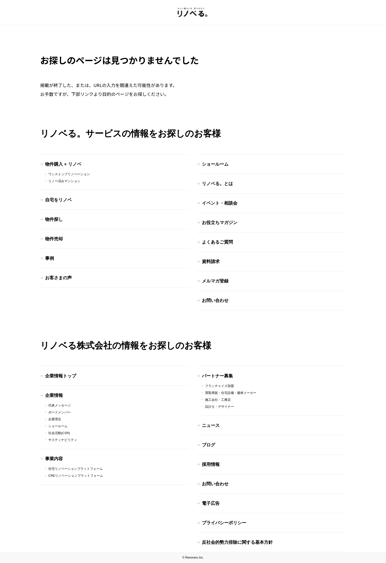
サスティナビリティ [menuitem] (62, 439)
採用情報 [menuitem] (211, 464)
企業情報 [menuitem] (54, 395)
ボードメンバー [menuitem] (59, 412)
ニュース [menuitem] (211, 425)
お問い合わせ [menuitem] (215, 300)
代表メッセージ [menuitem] (59, 405)
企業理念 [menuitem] (54, 419)
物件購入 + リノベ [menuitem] (63, 164)
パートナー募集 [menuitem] (217, 375)
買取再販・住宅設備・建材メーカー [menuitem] (230, 392)
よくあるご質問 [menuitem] (217, 242)
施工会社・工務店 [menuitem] (218, 399)
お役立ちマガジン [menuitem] (219, 222)
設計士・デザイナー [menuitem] (219, 406)
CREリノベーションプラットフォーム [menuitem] (75, 475)
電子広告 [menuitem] (211, 503)
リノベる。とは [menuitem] (217, 183)
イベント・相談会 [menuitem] (219, 203)
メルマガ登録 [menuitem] (215, 281)
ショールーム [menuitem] (215, 164)
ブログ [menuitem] (208, 444)
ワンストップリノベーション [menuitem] (69, 174)
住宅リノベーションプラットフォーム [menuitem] (75, 468)
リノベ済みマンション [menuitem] (64, 181)
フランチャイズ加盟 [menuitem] (219, 385)
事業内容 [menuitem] (54, 458)
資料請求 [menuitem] (211, 261)
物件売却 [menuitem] (54, 238)
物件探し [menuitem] (54, 219)
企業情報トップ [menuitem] (60, 375)
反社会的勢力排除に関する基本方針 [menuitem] (237, 542)
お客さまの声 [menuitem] (58, 277)
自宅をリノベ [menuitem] (58, 199)
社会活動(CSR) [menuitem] (59, 433)
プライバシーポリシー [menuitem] (224, 522)
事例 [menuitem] (49, 258)
